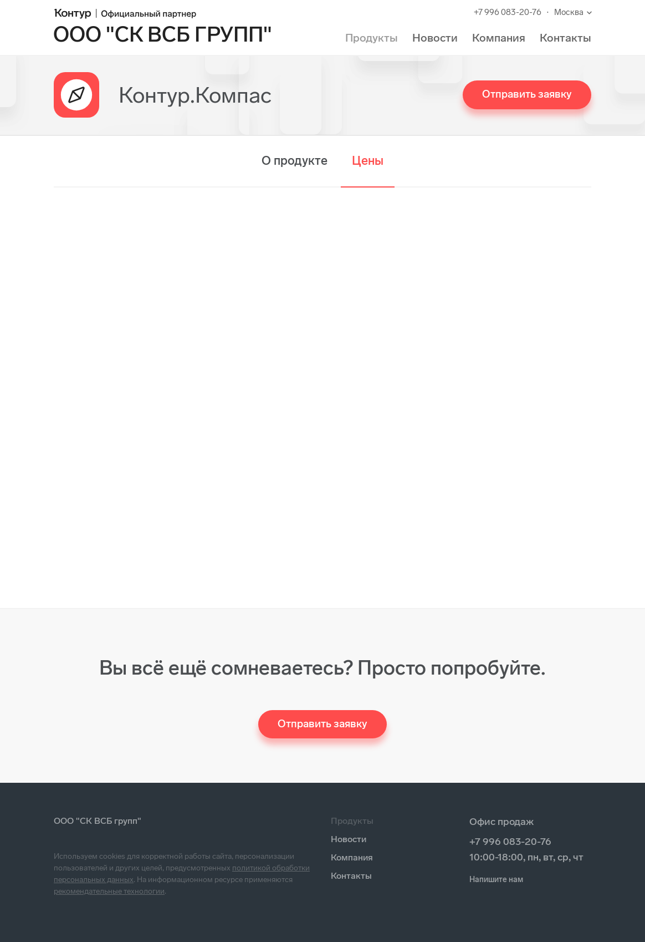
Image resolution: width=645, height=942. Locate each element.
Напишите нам (496, 879)
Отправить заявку (527, 94)
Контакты (565, 37)
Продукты (371, 37)
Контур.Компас (195, 95)
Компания (498, 37)
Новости (435, 37)
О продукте (294, 160)
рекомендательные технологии (109, 891)
